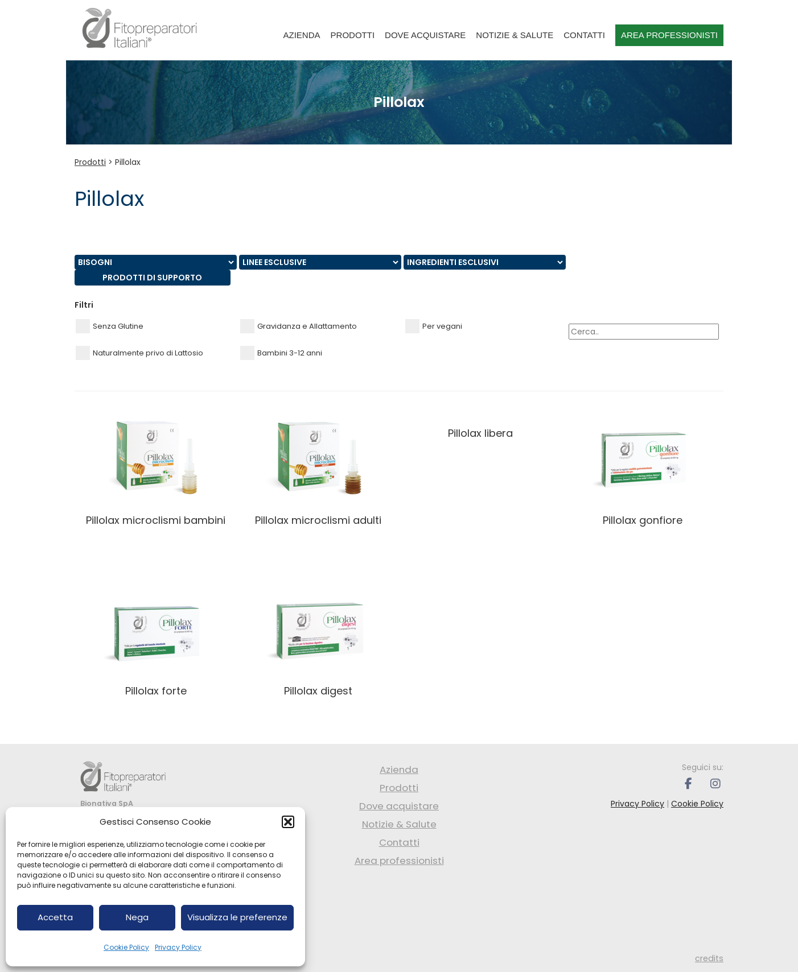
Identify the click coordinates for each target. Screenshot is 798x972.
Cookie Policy (126, 947)
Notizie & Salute (514, 35)
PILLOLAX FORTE (156, 691)
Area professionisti (669, 35)
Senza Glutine (109, 326)
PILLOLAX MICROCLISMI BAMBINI (155, 520)
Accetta (55, 917)
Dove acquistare (425, 35)
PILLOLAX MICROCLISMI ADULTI (318, 520)
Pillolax (128, 162)
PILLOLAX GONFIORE (642, 520)
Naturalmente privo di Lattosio (139, 353)
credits (709, 958)
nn (156, 262)
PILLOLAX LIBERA (480, 433)
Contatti (584, 35)
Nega (137, 917)
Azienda (301, 35)
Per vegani (433, 326)
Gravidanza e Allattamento (298, 326)
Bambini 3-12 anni (281, 353)
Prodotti (353, 35)
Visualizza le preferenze (237, 917)
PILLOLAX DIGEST (318, 691)
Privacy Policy (178, 947)
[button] (288, 822)
